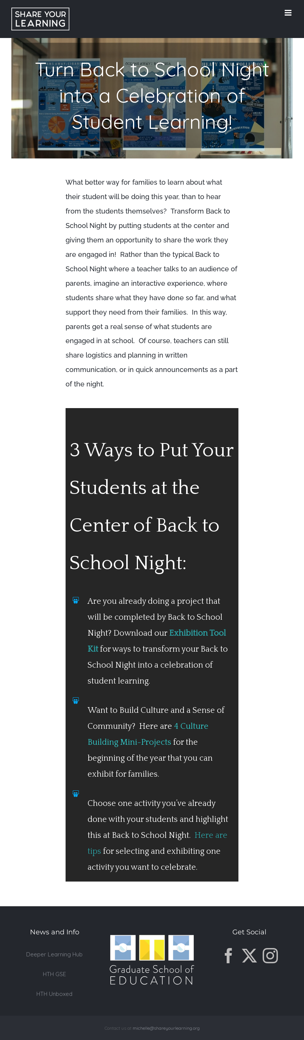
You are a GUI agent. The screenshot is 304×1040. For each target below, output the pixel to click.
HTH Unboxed (54, 993)
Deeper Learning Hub (54, 954)
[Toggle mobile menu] (289, 13)
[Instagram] (270, 955)
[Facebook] (228, 955)
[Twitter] (249, 955)
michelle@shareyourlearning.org (166, 1028)
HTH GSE (54, 974)
